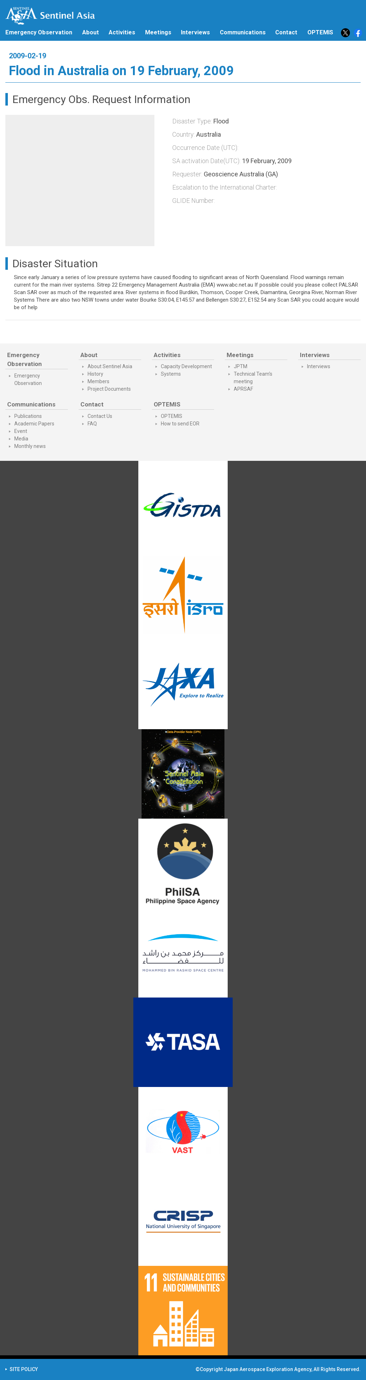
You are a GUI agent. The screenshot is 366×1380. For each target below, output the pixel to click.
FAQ (92, 423)
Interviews (195, 32)
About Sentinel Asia (110, 366)
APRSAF (243, 389)
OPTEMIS (171, 416)
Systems (171, 374)
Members (98, 381)
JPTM (240, 366)
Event (20, 431)
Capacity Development (186, 366)
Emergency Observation (38, 32)
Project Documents (109, 389)
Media (21, 439)
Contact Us (100, 416)
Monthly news (30, 446)
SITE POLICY (24, 1369)
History (95, 374)
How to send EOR (180, 423)
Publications (28, 416)
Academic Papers (34, 423)
